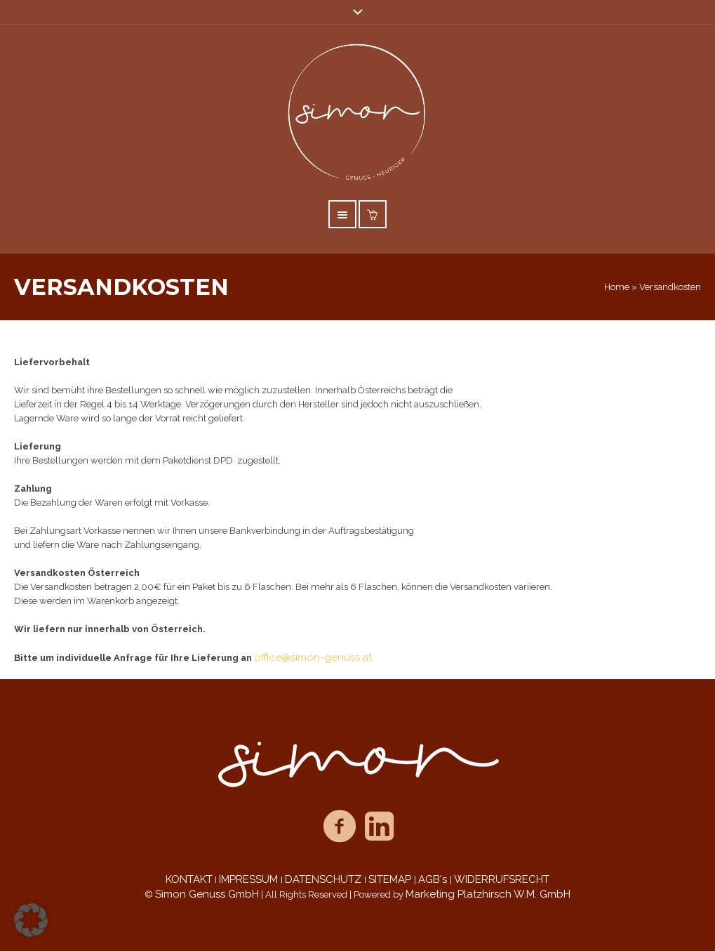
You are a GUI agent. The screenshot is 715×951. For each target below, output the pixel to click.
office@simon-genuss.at (313, 657)
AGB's (434, 879)
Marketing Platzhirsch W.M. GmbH (488, 894)
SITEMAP (391, 879)
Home (616, 287)
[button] (31, 920)
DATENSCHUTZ (324, 879)
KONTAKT (189, 879)
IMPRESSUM (250, 879)
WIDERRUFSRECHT (501, 879)
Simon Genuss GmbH (207, 894)
